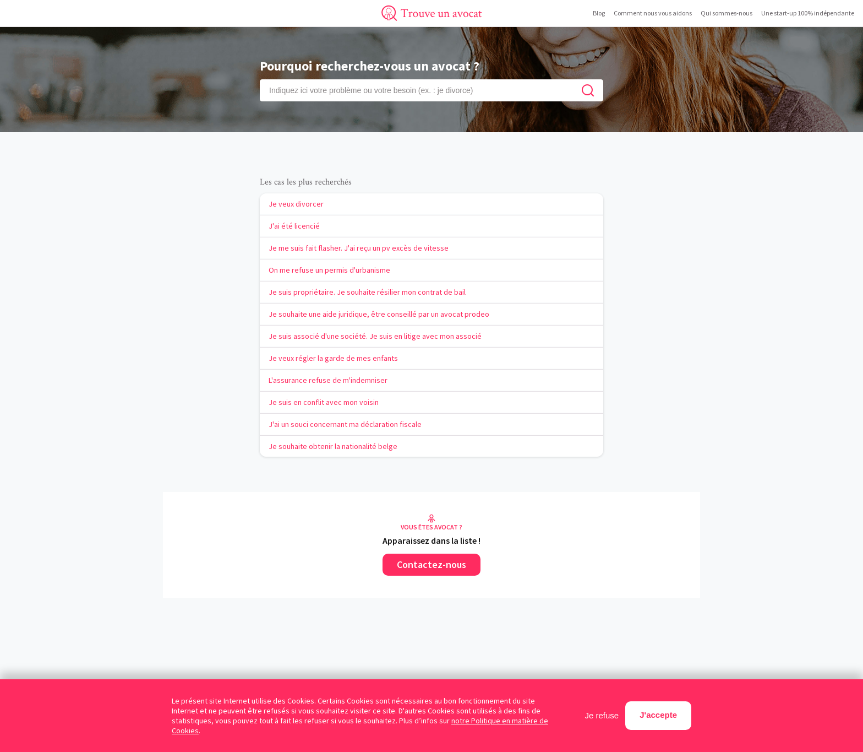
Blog (599, 13)
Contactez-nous (431, 564)
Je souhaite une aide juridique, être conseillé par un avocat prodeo (379, 314)
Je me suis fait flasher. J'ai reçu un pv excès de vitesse (359, 248)
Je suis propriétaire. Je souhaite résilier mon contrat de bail (367, 292)
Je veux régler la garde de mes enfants (333, 358)
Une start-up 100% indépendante (807, 13)
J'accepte (658, 714)
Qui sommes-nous (726, 13)
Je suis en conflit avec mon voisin (324, 402)
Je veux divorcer (296, 204)
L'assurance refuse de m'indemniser (328, 380)
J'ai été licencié (294, 226)
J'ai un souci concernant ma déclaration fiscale (345, 424)
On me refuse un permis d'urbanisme (329, 270)
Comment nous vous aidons (653, 13)
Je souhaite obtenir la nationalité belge (333, 446)
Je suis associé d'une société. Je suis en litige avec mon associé (375, 336)
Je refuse (602, 715)
